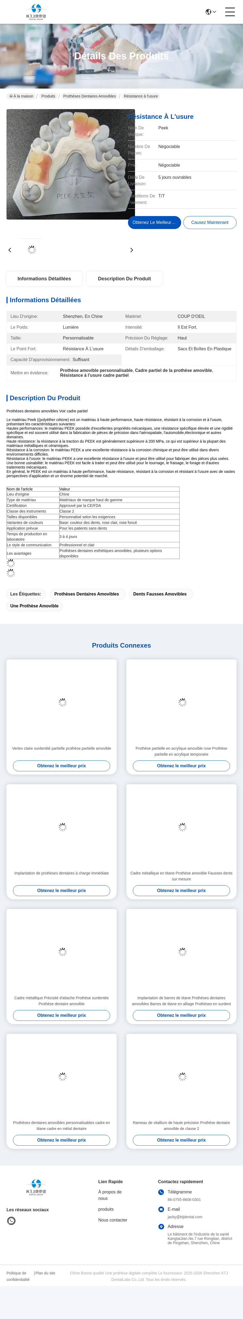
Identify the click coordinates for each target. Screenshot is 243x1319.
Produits (48, 96)
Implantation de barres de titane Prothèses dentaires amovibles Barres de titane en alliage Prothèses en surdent (181, 1001)
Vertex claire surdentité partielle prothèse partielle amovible (61, 748)
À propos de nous (110, 1195)
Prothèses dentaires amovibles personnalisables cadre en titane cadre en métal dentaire (61, 1126)
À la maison (21, 96)
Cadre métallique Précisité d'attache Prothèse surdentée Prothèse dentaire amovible (61, 1001)
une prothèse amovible (34, 606)
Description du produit (124, 278)
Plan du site (45, 1273)
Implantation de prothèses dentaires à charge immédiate (61, 873)
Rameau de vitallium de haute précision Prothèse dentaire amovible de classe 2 (181, 1126)
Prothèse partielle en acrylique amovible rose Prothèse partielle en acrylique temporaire (181, 751)
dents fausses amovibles (160, 594)
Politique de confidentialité (18, 1276)
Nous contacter (112, 1220)
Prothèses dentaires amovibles (89, 96)
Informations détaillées (44, 278)
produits (106, 1209)
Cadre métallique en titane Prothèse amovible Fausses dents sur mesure (181, 876)
